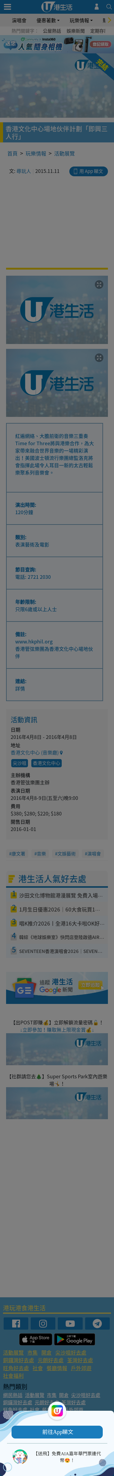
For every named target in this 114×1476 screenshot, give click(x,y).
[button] (57, 1432)
